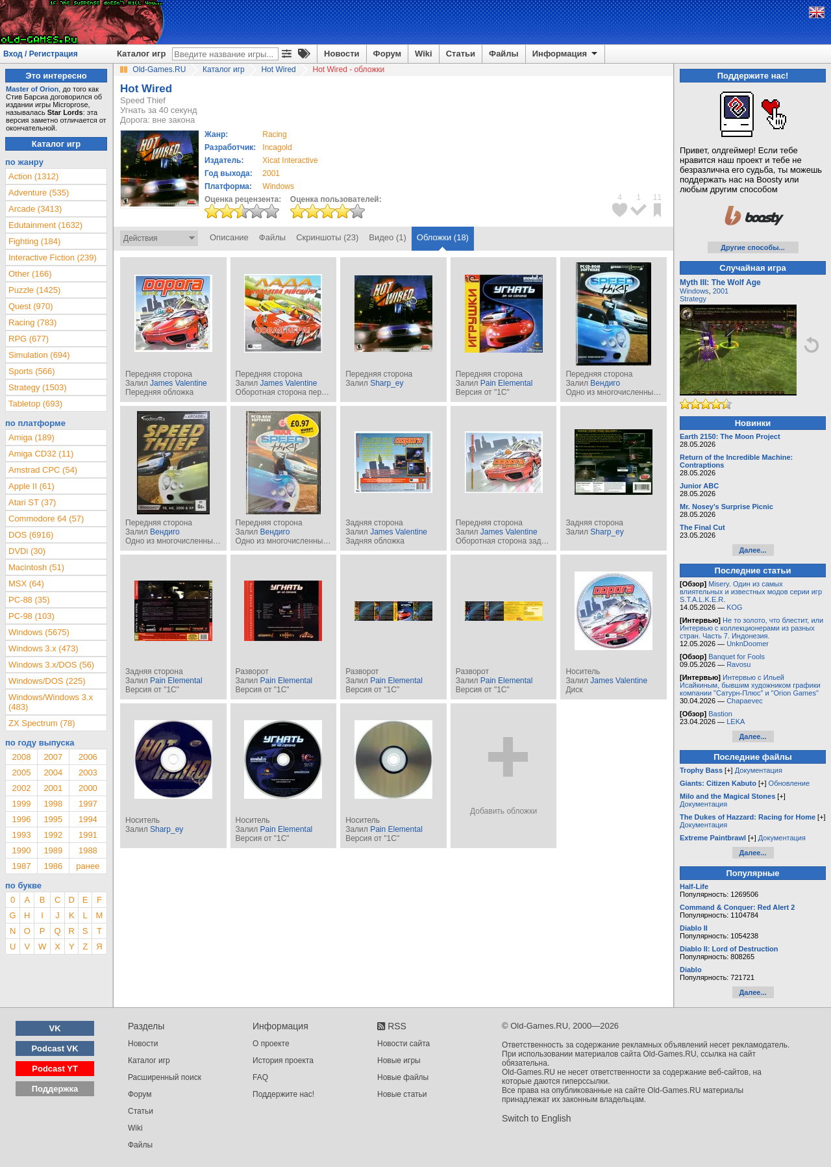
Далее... (752, 550)
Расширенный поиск (164, 1077)
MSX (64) (26, 583)
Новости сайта (403, 1043)
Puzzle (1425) (34, 290)
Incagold (276, 147)
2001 (271, 173)
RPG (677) (28, 339)
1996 (21, 819)
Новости (342, 53)
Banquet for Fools (736, 656)
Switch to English (536, 1118)
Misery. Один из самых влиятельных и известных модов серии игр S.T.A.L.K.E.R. (751, 591)
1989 (52, 850)
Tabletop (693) (35, 403)
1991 (88, 835)
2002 (21, 788)
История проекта (283, 1060)
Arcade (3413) (35, 209)
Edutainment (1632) (45, 225)
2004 (52, 772)
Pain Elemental (506, 383)
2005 (21, 772)
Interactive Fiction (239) (52, 257)
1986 (52, 866)
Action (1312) (33, 176)
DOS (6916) (30, 535)
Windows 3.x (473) (43, 648)
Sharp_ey (386, 383)
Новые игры (399, 1060)
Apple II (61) (31, 486)
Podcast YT (55, 1068)
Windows (694, 291)
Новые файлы (402, 1077)
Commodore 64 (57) (46, 518)
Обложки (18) (443, 237)
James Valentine (178, 383)
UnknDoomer (747, 643)
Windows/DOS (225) (46, 681)
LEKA (735, 721)
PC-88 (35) (29, 600)
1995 (52, 819)
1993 (21, 835)
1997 (88, 804)
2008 (21, 757)
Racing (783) (32, 322)
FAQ (260, 1077)
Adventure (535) (38, 192)
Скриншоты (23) (327, 237)
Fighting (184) (34, 241)
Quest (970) (30, 306)
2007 (52, 757)
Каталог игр (141, 53)
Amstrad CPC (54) (42, 470)
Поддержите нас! (283, 1094)
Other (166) (29, 274)
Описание (229, 237)
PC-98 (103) (31, 616)
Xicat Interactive (289, 160)
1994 (88, 819)
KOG (734, 607)
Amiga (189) (31, 437)
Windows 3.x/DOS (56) (51, 665)
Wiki (423, 53)
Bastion (720, 714)
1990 (21, 850)
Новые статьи (402, 1094)
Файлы (504, 53)
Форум (387, 53)
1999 (21, 804)
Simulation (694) (39, 355)
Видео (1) (387, 237)
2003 (88, 772)
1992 (52, 835)
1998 (52, 804)
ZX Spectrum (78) (41, 723)
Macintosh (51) (36, 567)
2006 (88, 757)
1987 (21, 866)
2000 (88, 788)
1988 (88, 850)
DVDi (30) (26, 551)
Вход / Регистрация (40, 53)
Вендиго (605, 383)
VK (55, 1028)
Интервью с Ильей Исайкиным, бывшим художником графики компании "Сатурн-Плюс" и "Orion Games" (750, 685)
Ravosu (738, 664)
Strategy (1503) (37, 387)
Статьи (460, 53)
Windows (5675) (38, 632)
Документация (758, 770)
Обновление (789, 783)
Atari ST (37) (32, 502)
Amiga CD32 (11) (40, 453)
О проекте (271, 1043)
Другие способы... (753, 247)
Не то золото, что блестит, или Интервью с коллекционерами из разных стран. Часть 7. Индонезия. (751, 628)
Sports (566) (31, 371)
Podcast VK (54, 1048)
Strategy (693, 299)
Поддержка (55, 1089)
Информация (565, 54)
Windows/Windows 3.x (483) (50, 702)
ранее (87, 866)
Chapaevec (744, 701)
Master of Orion (32, 89)
